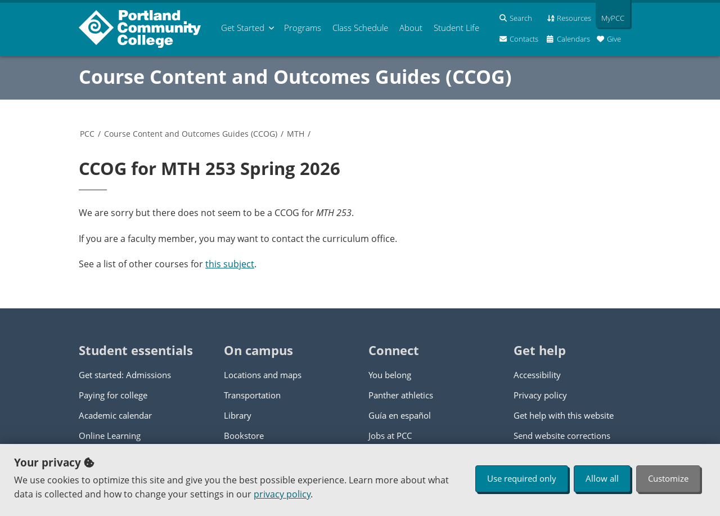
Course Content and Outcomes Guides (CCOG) (295, 76)
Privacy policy (540, 395)
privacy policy (282, 494)
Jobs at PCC (390, 435)
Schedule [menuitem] (360, 27)
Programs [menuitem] (302, 27)
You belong (389, 374)
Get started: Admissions (125, 374)
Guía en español (399, 415)
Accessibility (537, 374)
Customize (668, 478)
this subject (229, 264)
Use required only (521, 478)
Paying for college (113, 395)
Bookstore (244, 435)
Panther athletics (400, 395)
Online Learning (110, 435)
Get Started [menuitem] (242, 27)
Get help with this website (564, 415)
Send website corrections (562, 435)
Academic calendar (115, 415)
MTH (295, 133)
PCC (87, 133)
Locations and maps (263, 374)
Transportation (252, 395)
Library (237, 415)
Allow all (602, 478)
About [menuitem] (410, 27)
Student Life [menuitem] (456, 27)
